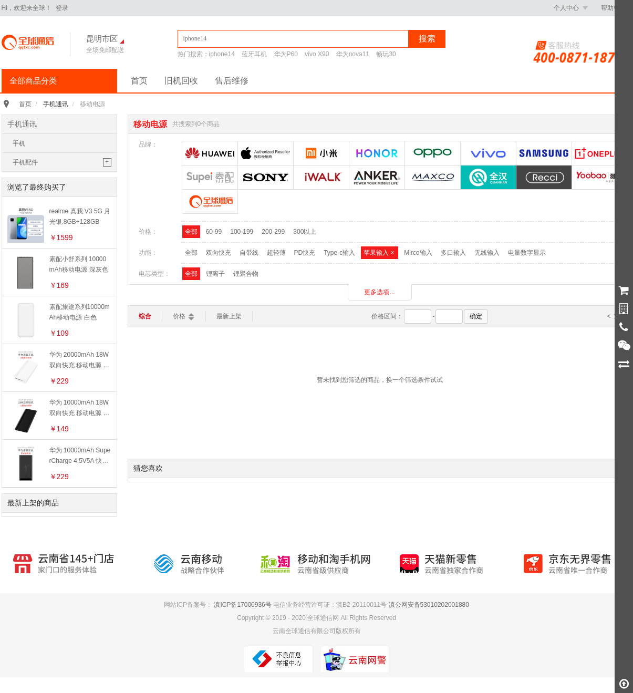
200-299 (273, 231)
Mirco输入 (418, 252)
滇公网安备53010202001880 (429, 604)
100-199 (241, 231)
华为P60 (286, 54)
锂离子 (215, 273)
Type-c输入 (339, 252)
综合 (145, 316)
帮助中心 (613, 8)
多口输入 (453, 252)
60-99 (214, 231)
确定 (476, 316)
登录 (62, 8)
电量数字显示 (527, 252)
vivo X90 (317, 54)
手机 (19, 143)
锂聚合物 (245, 273)
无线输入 (487, 252)
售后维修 (231, 80)
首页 (139, 80)
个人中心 (570, 8)
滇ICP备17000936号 (242, 604)
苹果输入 (380, 252)
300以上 (304, 231)
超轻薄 (276, 252)
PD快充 (305, 252)
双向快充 (218, 252)
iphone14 (222, 54)
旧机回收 (181, 80)
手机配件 (25, 162)
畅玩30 (386, 54)
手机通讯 (55, 104)
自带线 (249, 252)
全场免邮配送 (105, 50)
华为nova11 (352, 54)
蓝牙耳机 (254, 54)
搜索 (427, 38)
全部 (191, 231)
